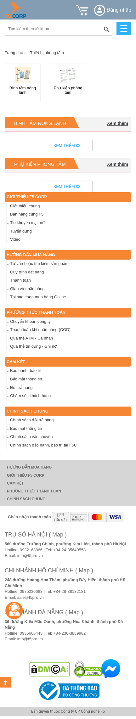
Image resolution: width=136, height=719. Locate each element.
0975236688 (31, 591)
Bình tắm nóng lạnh (40, 123)
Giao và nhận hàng (27, 288)
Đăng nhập (112, 10)
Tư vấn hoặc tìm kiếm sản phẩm (39, 263)
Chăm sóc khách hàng (30, 395)
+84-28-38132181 (69, 591)
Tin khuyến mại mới (28, 222)
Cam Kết (16, 361)
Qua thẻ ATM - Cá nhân (31, 338)
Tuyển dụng (21, 231)
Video (15, 239)
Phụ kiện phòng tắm (40, 164)
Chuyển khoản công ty (30, 321)
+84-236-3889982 (69, 633)
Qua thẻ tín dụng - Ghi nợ (33, 346)
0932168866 (31, 550)
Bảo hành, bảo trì (25, 370)
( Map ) (58, 534)
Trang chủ (15, 52)
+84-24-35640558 (69, 550)
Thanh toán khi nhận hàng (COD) (40, 329)
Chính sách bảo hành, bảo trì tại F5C (43, 445)
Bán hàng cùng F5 (26, 214)
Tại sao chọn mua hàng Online (38, 297)
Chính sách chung (27, 411)
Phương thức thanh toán (36, 312)
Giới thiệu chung (25, 206)
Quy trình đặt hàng (27, 272)
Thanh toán (20, 280)
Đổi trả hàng (21, 387)
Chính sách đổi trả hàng (32, 420)
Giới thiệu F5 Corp (27, 196)
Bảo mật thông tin (26, 379)
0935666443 (31, 633)
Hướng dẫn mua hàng (31, 254)
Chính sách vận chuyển (31, 436)
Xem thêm (117, 123)
